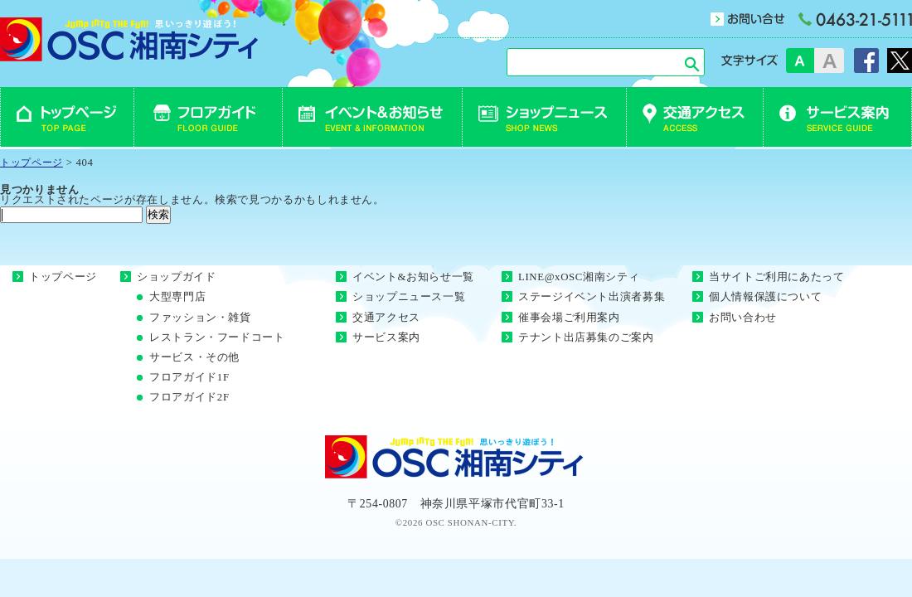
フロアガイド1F (189, 377)
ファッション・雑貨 (200, 317)
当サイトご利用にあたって (777, 277)
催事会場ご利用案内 (569, 317)
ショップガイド (176, 277)
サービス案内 (386, 337)
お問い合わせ (743, 317)
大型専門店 (177, 297)
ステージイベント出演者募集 (591, 297)
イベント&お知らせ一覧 (413, 277)
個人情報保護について (765, 297)
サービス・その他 (194, 357)
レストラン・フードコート (217, 337)
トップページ (63, 277)
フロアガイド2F (189, 397)
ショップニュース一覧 (408, 297)
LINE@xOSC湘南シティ (578, 277)
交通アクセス (386, 317)
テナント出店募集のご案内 (586, 337)
